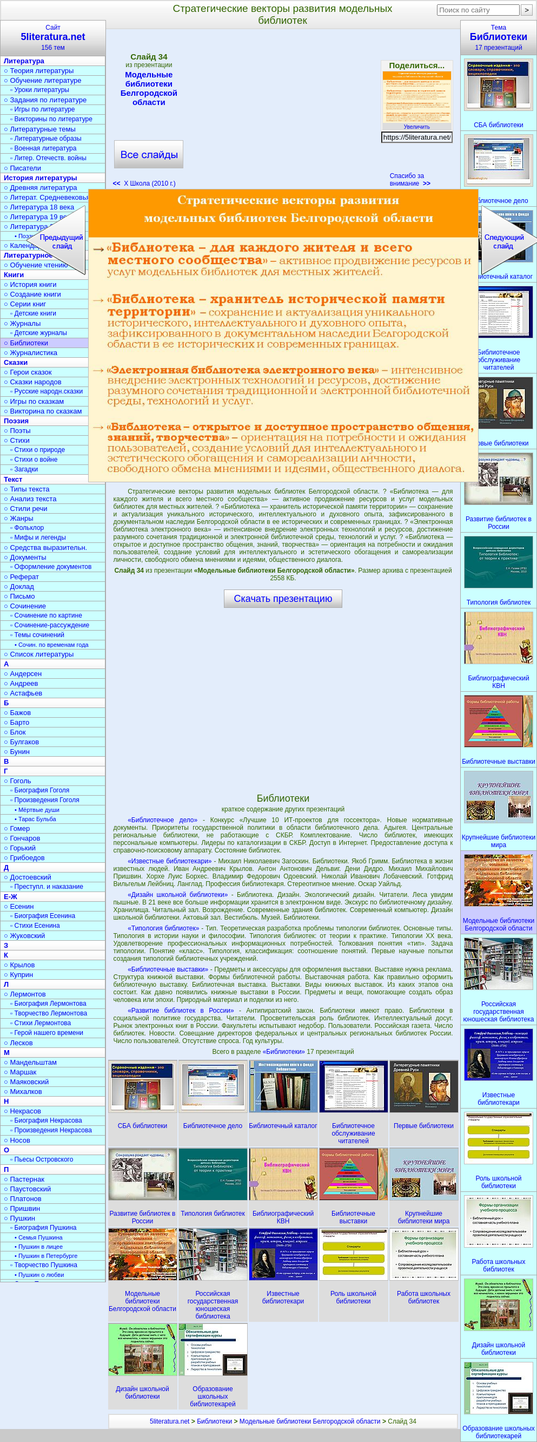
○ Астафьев (23, 693)
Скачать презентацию (283, 598)
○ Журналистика (30, 353)
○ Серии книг (25, 304)
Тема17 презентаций (498, 37)
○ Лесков (18, 1043)
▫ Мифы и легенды (38, 537)
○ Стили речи (26, 508)
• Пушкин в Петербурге (46, 1256)
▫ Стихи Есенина (35, 925)
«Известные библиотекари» (169, 861)
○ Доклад (19, 586)
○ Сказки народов (33, 382)
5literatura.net (169, 1421)
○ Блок (15, 732)
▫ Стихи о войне (33, 459)
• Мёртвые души (37, 810)
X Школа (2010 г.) (144, 183)
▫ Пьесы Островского (41, 1159)
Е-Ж (10, 897)
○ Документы (25, 557)
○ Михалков (23, 1091)
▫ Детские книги (33, 313)
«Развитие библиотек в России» (181, 1010)
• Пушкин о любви (39, 1274)
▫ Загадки (24, 469)
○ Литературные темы (40, 129)
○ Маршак (20, 1072)
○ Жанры (19, 518)
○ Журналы (22, 323)
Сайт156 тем (53, 37)
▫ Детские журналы (38, 333)
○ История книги (30, 284)
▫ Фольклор (27, 528)
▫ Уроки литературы (39, 90)
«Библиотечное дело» (162, 820)
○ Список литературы (39, 654)
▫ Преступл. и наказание (46, 886)
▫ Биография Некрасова (46, 1120)
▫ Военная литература (43, 148)
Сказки (16, 362)
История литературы (40, 178)
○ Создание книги (32, 294)
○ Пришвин (22, 1208)
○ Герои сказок (28, 372)
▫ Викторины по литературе (51, 119)
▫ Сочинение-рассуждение (49, 625)
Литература (24, 61)
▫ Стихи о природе (37, 450)
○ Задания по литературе (45, 100)
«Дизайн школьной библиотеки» (178, 895)
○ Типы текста (27, 489)
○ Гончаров (22, 838)
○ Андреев (21, 683)
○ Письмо (19, 596)
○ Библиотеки (26, 343)
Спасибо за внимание (410, 179)
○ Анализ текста (30, 499)
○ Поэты (17, 431)
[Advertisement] (283, 111)
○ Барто (16, 722)
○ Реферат (21, 577)
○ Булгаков (21, 742)
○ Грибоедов (24, 858)
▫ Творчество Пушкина (43, 1265)
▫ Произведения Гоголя (44, 800)
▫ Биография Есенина (42, 916)
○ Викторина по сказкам (43, 411)
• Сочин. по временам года (52, 644)
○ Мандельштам (30, 1062)
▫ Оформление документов (50, 567)
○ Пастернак (24, 1179)
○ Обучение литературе (43, 80)
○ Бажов (17, 713)
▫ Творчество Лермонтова (48, 1013)
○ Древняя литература (40, 187)
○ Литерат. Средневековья (47, 197)
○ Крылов (19, 965)
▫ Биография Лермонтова (48, 1003)
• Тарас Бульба (35, 819)
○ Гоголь (17, 781)
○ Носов (17, 1140)
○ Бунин (17, 752)
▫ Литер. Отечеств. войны (48, 158)
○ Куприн (18, 975)
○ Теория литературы (39, 71)
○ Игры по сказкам (34, 401)
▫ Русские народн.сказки (46, 391)
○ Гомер (17, 828)
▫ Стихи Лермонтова (40, 1023)
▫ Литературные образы (46, 138)
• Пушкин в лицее (39, 1246)
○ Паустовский (27, 1189)
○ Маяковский (26, 1082)
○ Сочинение (25, 606)
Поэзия (16, 421)
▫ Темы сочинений (37, 635)
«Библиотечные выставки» (168, 969)
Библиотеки (214, 1421)
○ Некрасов (22, 1111)
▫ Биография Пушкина (43, 1227)
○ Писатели (22, 168)
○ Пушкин (19, 1218)
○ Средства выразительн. (45, 547)
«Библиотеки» (285, 1052)
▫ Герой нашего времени (46, 1033)
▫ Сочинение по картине (46, 615)
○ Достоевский (27, 877)
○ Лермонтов (25, 994)
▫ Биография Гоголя (39, 790)
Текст (13, 479)
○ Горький (20, 848)
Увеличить (417, 124)
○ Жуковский (24, 936)
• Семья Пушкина (39, 1237)
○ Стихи (17, 440)
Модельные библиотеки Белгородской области (148, 88)
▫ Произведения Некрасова (51, 1130)
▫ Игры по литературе (42, 109)
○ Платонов (23, 1199)
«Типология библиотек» (163, 928)
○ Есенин (19, 906)
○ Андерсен (23, 674)
